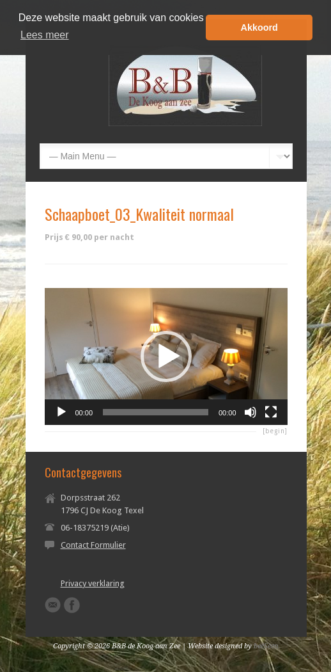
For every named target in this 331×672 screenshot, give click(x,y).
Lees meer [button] (44, 34)
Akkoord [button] (259, 27)
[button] (166, 356)
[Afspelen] (61, 412)
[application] (166, 356)
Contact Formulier (93, 545)
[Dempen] (250, 412)
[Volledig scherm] (271, 412)
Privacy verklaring (93, 583)
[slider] (155, 412)
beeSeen (266, 646)
